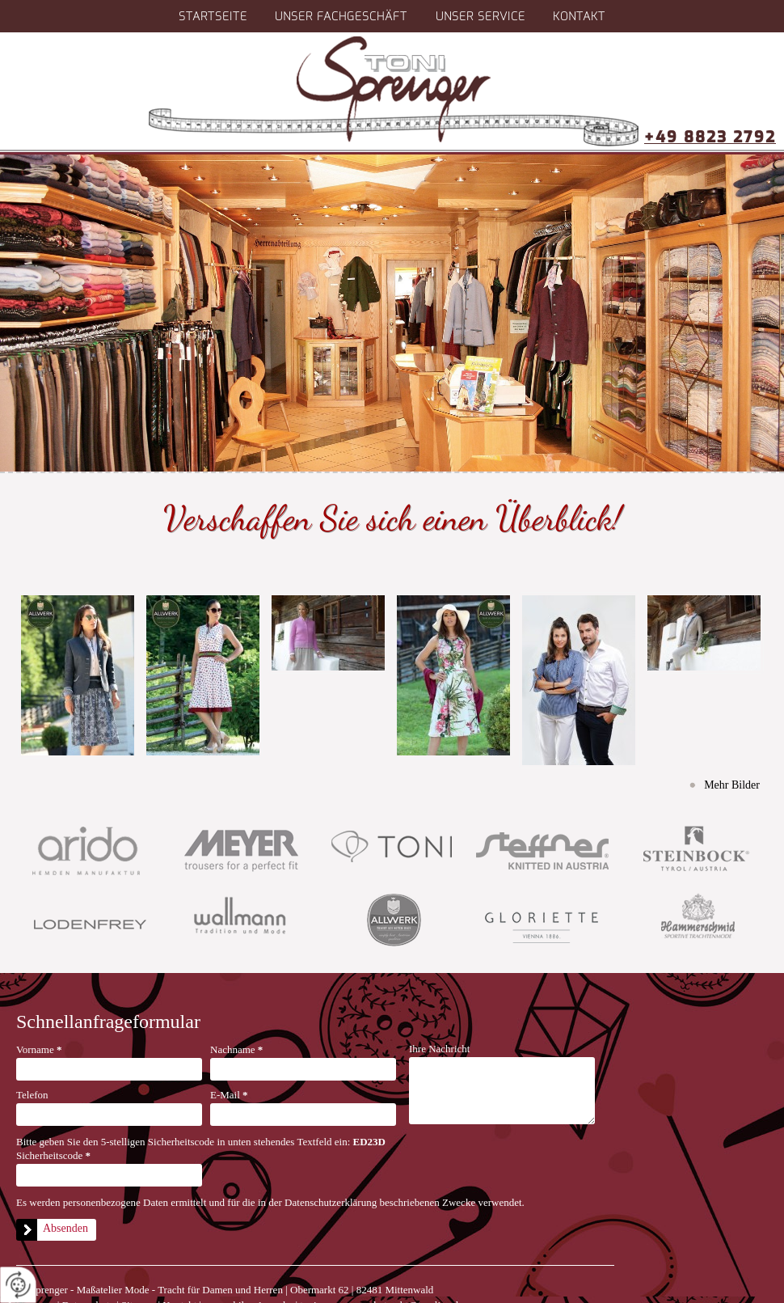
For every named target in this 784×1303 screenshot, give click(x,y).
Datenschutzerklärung (331, 1202)
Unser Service (480, 16)
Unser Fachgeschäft (341, 16)
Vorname (38, 1049)
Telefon (32, 1095)
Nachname (236, 1049)
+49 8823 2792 (710, 137)
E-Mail (229, 1095)
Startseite (213, 16)
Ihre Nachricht (439, 1049)
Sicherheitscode (53, 1155)
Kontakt (579, 16)
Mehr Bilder (732, 785)
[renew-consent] (18, 1285)
